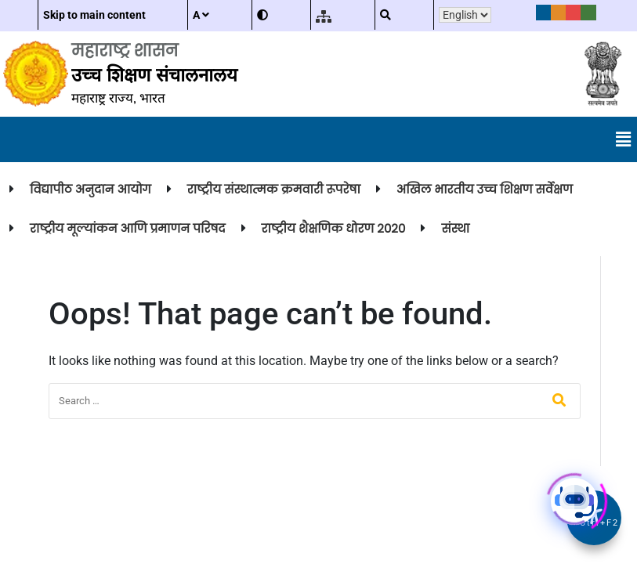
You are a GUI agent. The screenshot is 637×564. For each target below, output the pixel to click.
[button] (623, 139)
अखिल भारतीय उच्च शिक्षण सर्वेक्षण (484, 189)
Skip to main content (94, 15)
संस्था (455, 228)
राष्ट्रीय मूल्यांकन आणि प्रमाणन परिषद (128, 228)
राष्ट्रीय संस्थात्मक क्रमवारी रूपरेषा (273, 189)
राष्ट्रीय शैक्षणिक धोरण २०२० (334, 228)
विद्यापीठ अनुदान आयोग (90, 189)
